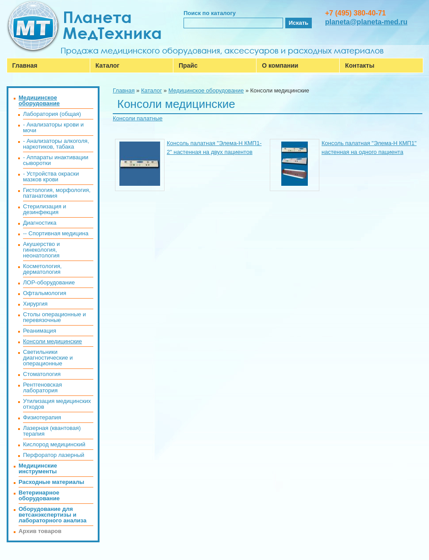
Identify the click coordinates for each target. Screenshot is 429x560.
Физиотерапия (42, 417)
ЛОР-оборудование (49, 282)
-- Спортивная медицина (55, 233)
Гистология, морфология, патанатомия (57, 193)
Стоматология (42, 374)
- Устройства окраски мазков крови (51, 176)
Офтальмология (44, 293)
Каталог (107, 65)
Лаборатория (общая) (52, 114)
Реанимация (39, 330)
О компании (280, 65)
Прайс (188, 65)
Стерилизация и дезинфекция (44, 209)
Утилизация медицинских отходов (57, 404)
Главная (25, 65)
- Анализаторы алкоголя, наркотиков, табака (56, 144)
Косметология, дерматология (42, 269)
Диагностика (39, 222)
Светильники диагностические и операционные (48, 358)
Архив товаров (40, 531)
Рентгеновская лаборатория (42, 387)
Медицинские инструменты (38, 468)
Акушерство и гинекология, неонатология (41, 250)
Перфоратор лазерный (53, 455)
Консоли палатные (138, 118)
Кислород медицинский (54, 444)
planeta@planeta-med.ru (366, 22)
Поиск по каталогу (210, 13)
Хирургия (35, 303)
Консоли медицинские (52, 341)
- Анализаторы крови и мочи (53, 127)
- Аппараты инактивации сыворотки (55, 160)
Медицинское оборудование (206, 90)
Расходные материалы (51, 482)
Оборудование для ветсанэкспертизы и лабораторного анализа (52, 515)
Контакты (359, 65)
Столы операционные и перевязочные (54, 317)
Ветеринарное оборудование (39, 495)
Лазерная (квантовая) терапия (52, 431)
